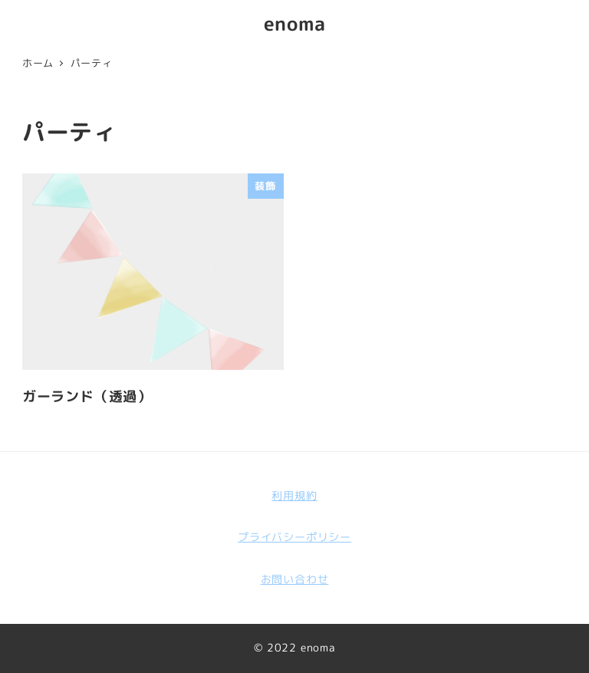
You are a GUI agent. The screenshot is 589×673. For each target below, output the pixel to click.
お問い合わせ (295, 579)
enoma (295, 23)
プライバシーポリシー (294, 537)
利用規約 (294, 495)
